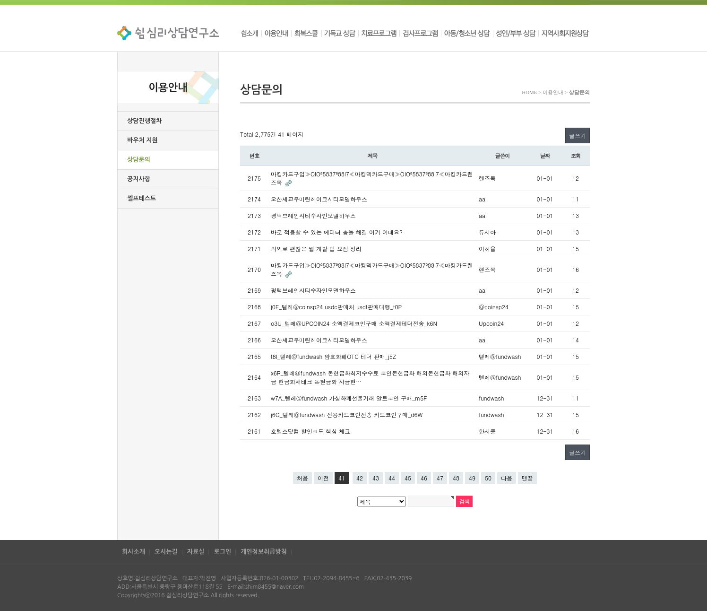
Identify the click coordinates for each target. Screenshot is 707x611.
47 (440, 478)
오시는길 (166, 552)
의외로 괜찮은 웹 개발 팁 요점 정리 (316, 248)
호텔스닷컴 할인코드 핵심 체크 (310, 431)
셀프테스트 (141, 198)
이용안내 (276, 33)
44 (391, 478)
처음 (302, 478)
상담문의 (138, 160)
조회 (576, 155)
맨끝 (527, 478)
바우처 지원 (142, 140)
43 (375, 478)
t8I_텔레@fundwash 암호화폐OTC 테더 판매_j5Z (333, 356)
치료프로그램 (378, 33)
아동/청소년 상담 (467, 33)
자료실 (196, 552)
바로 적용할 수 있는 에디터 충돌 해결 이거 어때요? (337, 232)
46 (424, 478)
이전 (323, 478)
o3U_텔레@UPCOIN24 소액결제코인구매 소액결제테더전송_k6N (354, 323)
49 (472, 478)
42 (359, 478)
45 (408, 478)
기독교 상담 (339, 33)
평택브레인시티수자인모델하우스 (313, 215)
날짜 (545, 155)
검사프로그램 (420, 33)
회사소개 (133, 552)
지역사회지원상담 (564, 33)
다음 (506, 478)
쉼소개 (250, 33)
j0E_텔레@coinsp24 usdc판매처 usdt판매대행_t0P (336, 307)
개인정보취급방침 (264, 552)
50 (488, 478)
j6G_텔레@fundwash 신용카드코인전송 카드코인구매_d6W (346, 414)
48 (456, 478)
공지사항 (138, 179)
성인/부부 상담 (515, 33)
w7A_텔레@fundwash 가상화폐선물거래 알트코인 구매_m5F (349, 398)
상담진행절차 (144, 121)
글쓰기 (577, 135)
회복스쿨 (306, 33)
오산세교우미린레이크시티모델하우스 (319, 199)
